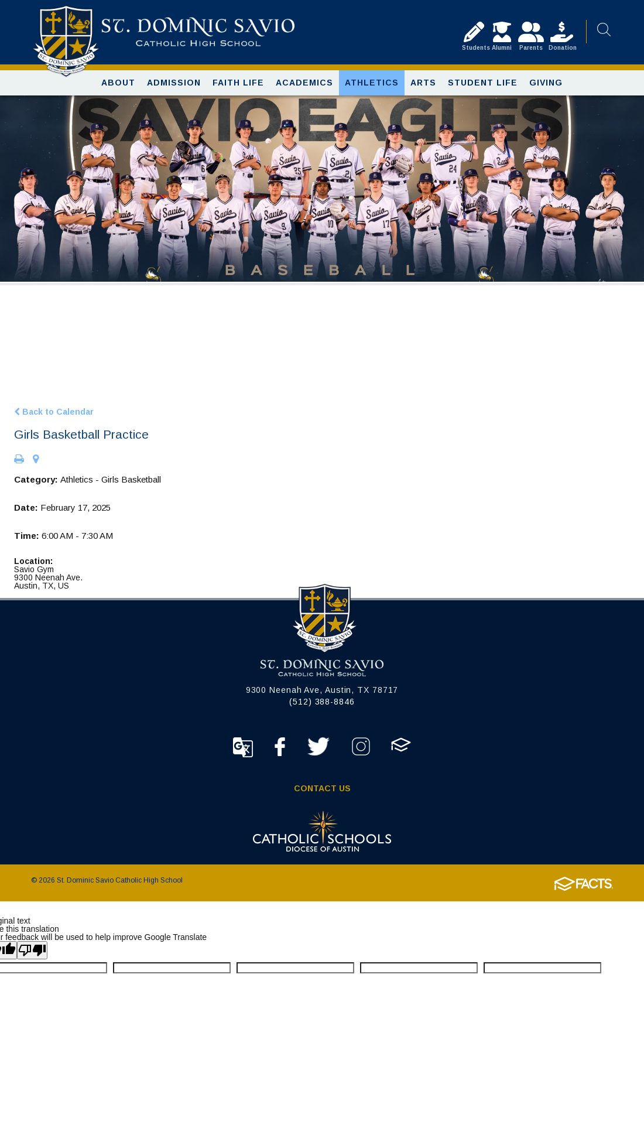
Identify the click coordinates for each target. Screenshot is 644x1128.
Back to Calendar (54, 416)
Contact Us (322, 793)
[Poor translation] (32, 955)
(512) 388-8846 (322, 707)
